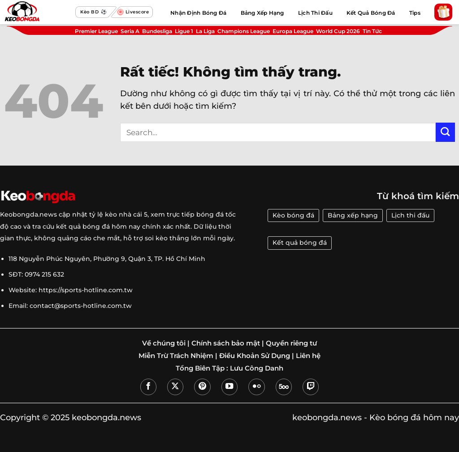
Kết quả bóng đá (300, 243)
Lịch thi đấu (410, 215)
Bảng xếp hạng (353, 215)
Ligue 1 (184, 31)
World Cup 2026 (338, 31)
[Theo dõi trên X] (175, 387)
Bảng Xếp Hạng (262, 12)
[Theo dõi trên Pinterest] (202, 387)
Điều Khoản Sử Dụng (254, 356)
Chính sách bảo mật (225, 343)
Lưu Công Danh (256, 368)
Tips (414, 12)
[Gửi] (445, 132)
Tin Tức (372, 31)
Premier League (96, 31)
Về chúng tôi (164, 343)
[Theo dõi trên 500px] (284, 387)
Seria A (130, 31)
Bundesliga (157, 31)
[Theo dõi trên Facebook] (148, 387)
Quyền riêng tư (291, 343)
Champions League (243, 31)
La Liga (205, 31)
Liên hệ (308, 356)
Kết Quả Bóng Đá (370, 12)
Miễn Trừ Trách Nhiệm (176, 356)
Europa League (293, 31)
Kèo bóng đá (293, 215)
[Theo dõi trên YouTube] (229, 387)
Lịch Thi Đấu (315, 12)
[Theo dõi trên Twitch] (311, 387)
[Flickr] (256, 387)
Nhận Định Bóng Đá (198, 12)
